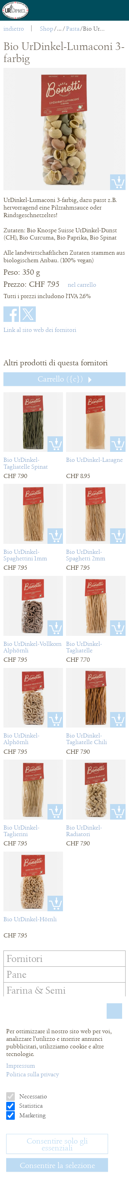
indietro (13, 28)
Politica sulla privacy (32, 1074)
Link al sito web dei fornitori (39, 329)
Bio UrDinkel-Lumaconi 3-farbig (94, 28)
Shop (46, 28)
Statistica (30, 1105)
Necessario (32, 1096)
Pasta (72, 28)
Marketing (32, 1115)
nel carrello (82, 284)
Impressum (20, 1065)
